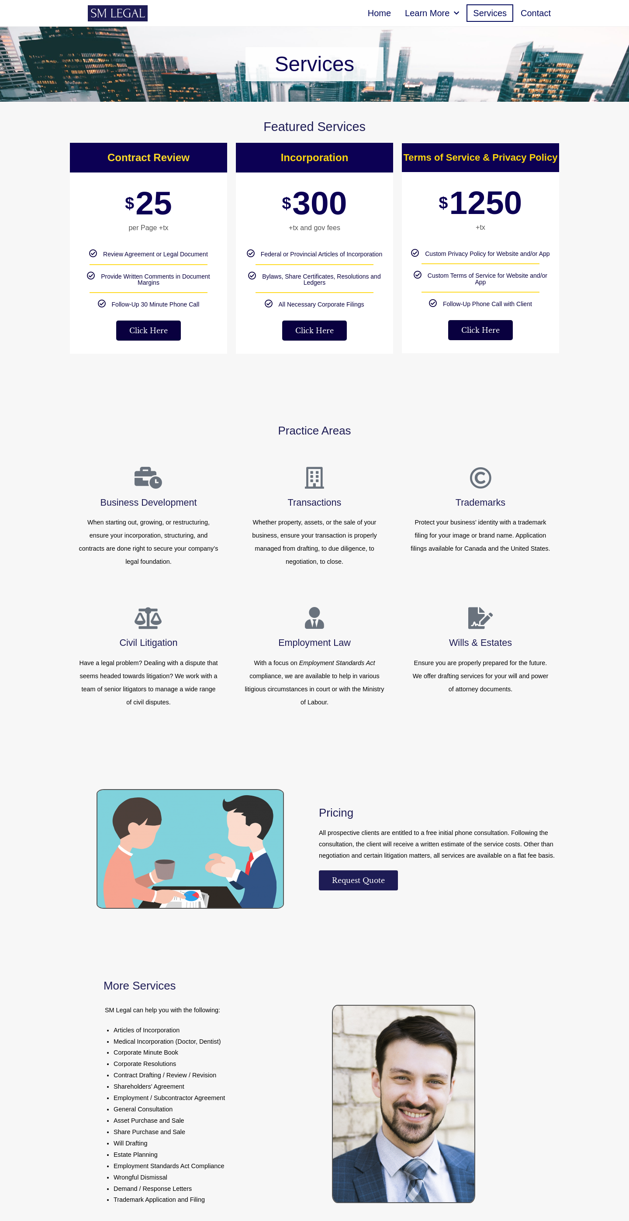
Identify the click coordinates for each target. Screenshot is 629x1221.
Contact (536, 13)
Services (490, 13)
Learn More (432, 13)
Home (379, 13)
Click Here (148, 330)
